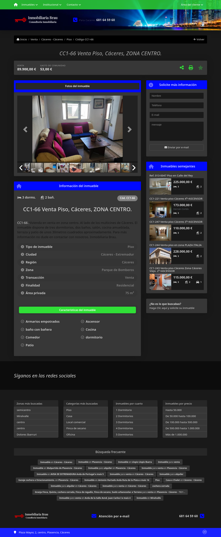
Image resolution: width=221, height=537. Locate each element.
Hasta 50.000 (173, 410)
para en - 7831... (110, 492)
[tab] (30, 86)
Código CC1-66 (84, 39)
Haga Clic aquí (158, 308)
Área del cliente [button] (190, 4)
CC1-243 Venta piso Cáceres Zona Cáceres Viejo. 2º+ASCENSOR (175, 269)
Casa (69, 416)
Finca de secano (76, 428)
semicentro (24, 410)
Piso (69, 39)
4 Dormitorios (124, 428)
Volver (199, 39)
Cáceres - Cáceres (52, 39)
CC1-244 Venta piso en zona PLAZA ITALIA (175, 245)
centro (21, 422)
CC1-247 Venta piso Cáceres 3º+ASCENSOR (175, 221)
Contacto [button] (72, 4)
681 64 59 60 (105, 20)
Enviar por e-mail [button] (176, 147)
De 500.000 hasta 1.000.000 (182, 428)
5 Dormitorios (124, 434)
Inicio (22, 39)
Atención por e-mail (110, 516)
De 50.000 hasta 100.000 (180, 416)
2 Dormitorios (124, 416)
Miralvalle (23, 416)
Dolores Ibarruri (27, 434)
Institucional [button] (50, 4)
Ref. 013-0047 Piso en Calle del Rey (171, 175)
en (56, 462)
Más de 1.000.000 (176, 434)
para (169, 462)
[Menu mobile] (16, 5)
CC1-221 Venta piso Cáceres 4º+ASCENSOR (175, 198)
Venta (34, 39)
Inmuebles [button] (28, 4)
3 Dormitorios (124, 422)
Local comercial (75, 422)
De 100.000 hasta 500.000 (181, 422)
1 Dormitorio (124, 410)
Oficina (70, 434)
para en (112, 468)
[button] (26, 129)
